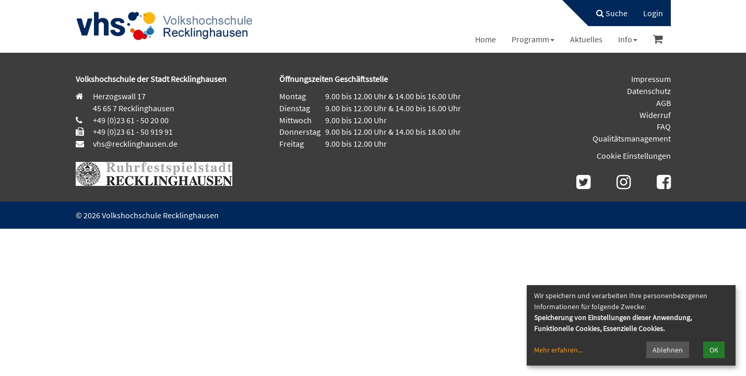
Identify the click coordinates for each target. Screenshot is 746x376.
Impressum (651, 79)
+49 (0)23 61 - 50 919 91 (133, 131)
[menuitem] (606, 13)
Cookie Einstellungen (634, 155)
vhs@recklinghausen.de (134, 143)
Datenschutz (649, 91)
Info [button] (627, 39)
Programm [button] (533, 39)
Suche (611, 13)
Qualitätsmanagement (632, 138)
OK (713, 350)
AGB (663, 103)
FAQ (664, 126)
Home (485, 39)
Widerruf (655, 115)
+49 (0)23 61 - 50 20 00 (131, 120)
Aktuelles (586, 39)
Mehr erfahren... (558, 350)
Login (653, 13)
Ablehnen (668, 350)
